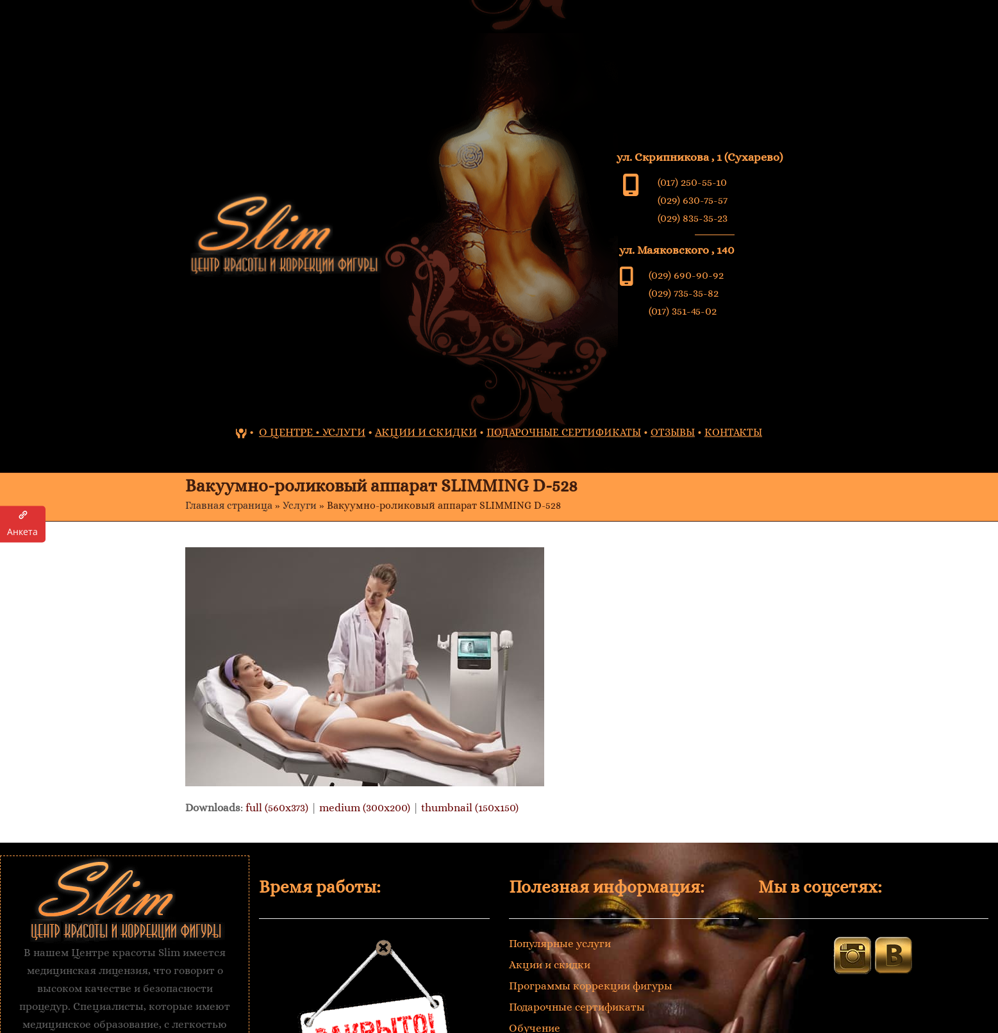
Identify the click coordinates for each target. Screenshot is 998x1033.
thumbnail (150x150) (470, 808)
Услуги (300, 505)
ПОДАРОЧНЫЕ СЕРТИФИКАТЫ (564, 432)
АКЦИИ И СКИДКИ (426, 432)
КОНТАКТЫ (733, 432)
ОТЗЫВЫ (673, 432)
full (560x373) (276, 808)
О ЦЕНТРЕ (286, 432)
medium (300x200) (364, 808)
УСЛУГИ (343, 432)
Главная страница (228, 505)
